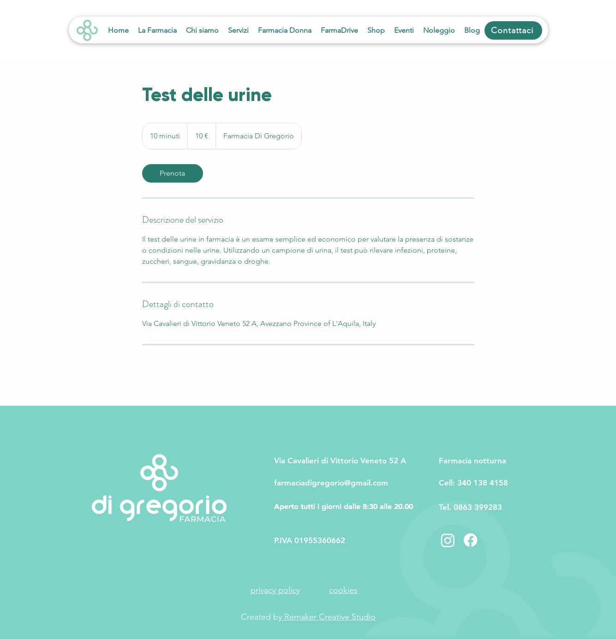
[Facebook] (470, 540)
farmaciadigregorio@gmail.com (331, 482)
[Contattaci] (513, 30)
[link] (172, 173)
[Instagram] (448, 540)
